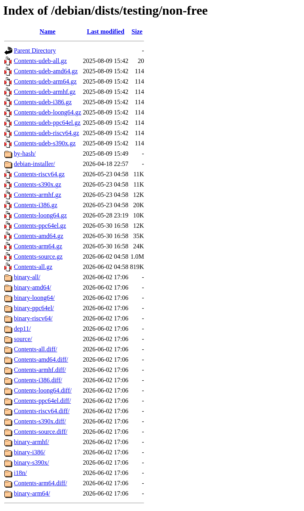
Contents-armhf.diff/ (40, 369)
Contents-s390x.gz (37, 184)
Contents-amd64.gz (38, 236)
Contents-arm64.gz (38, 246)
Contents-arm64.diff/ (40, 483)
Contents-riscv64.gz (39, 174)
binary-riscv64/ (33, 318)
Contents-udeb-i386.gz (43, 102)
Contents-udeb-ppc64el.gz (47, 122)
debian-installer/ (34, 163)
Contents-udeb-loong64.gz (47, 112)
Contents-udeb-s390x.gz (45, 143)
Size (136, 31)
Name (47, 31)
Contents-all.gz (33, 266)
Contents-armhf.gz (37, 194)
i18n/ (20, 472)
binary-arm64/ (32, 493)
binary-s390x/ (31, 462)
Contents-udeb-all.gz (40, 60)
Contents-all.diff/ (35, 349)
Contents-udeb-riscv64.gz (46, 133)
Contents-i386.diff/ (38, 380)
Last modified (105, 31)
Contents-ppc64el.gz (40, 225)
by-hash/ (25, 153)
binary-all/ (27, 277)
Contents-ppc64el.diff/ (42, 400)
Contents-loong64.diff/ (43, 390)
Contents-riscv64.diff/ (42, 411)
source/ (23, 339)
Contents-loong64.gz (40, 215)
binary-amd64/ (32, 287)
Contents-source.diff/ (40, 431)
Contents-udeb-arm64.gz (45, 81)
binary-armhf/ (31, 442)
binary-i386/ (29, 452)
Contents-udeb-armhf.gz (45, 91)
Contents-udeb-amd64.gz (46, 71)
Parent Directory (35, 50)
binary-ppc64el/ (34, 308)
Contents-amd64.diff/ (41, 359)
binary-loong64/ (34, 297)
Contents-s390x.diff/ (40, 421)
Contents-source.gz (38, 256)
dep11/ (22, 328)
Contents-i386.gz (35, 205)
